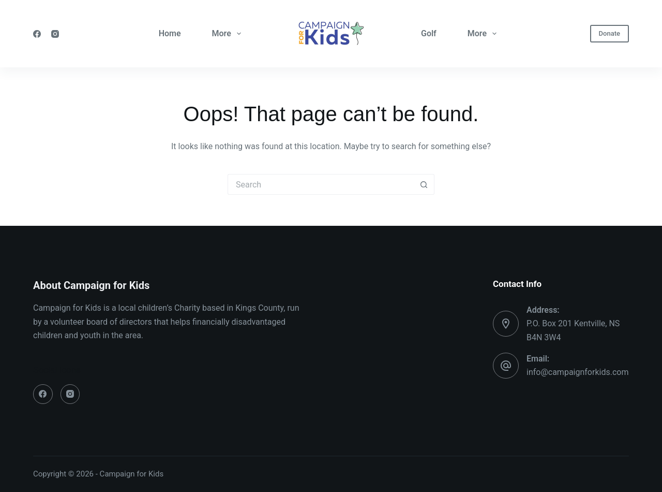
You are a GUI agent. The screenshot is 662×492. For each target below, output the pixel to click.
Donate (609, 33)
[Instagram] (55, 34)
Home (170, 33)
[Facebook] (37, 34)
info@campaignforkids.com (577, 372)
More (228, 33)
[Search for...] (321, 184)
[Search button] (424, 184)
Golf (429, 33)
